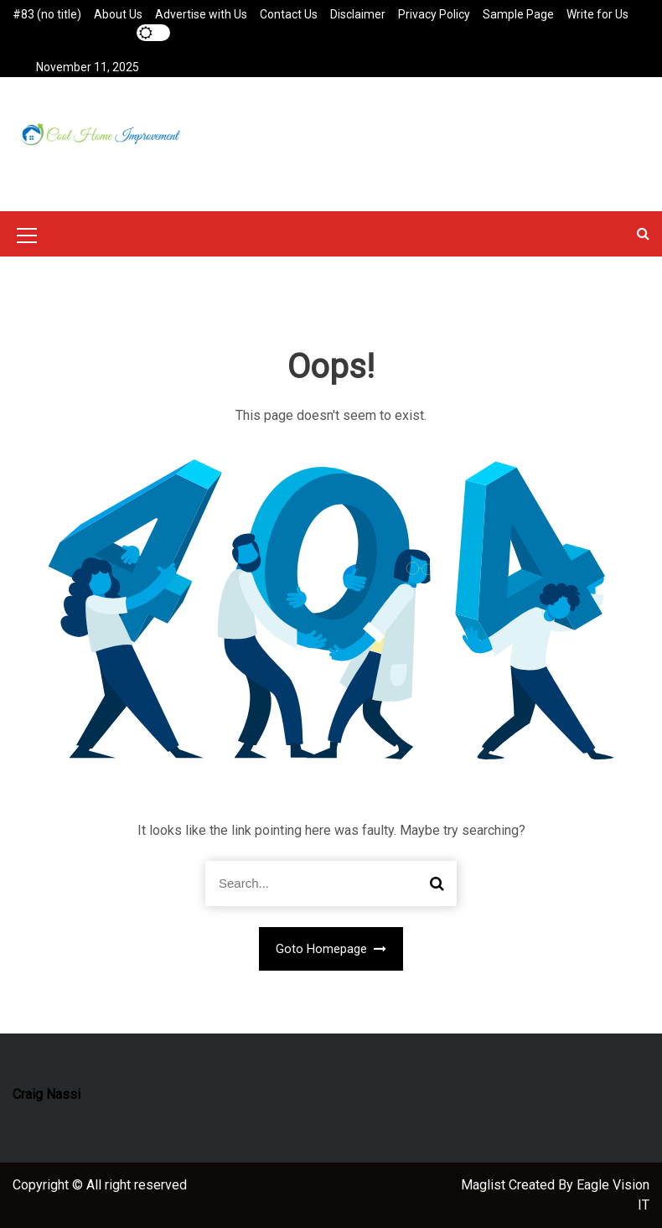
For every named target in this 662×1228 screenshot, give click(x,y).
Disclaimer (357, 14)
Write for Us (597, 14)
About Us (118, 14)
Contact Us (289, 14)
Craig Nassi (46, 1094)
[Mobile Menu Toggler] (27, 238)
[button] (643, 233)
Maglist (485, 1185)
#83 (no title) (47, 14)
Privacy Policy (434, 14)
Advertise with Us (201, 14)
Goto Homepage (331, 948)
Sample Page (518, 14)
